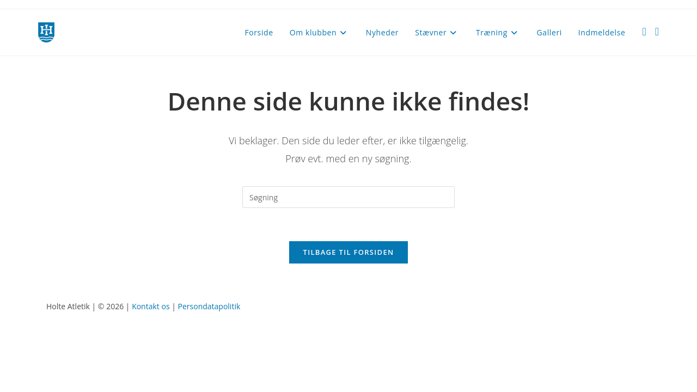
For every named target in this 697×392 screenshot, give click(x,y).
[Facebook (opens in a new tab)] (644, 31)
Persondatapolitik (209, 306)
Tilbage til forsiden (348, 252)
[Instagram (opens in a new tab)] (657, 31)
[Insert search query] (348, 197)
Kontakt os (150, 306)
